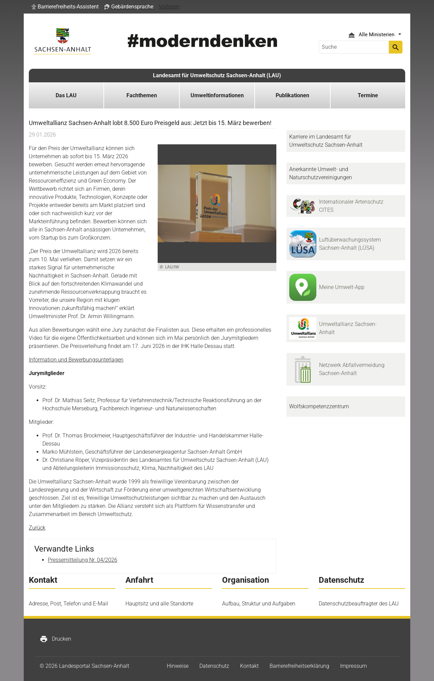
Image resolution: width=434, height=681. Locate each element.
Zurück (37, 527)
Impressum (353, 666)
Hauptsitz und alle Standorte (159, 603)
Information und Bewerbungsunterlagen (76, 359)
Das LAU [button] (66, 95)
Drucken (55, 639)
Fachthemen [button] (141, 95)
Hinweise (178, 666)
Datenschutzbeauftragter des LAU (359, 603)
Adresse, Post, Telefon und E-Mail (68, 603)
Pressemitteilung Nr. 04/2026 (82, 560)
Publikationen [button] (292, 95)
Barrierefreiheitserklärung (299, 666)
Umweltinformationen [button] (217, 95)
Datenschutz (214, 666)
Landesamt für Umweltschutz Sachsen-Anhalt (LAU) (217, 75)
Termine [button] (368, 95)
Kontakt (249, 666)
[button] (65, 7)
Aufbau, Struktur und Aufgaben (258, 603)
